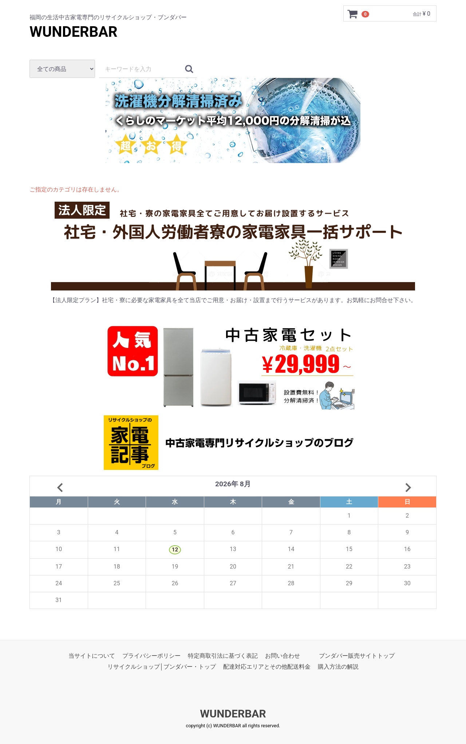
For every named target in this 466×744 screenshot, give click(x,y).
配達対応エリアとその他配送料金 (267, 666)
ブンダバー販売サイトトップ (357, 655)
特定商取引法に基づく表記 (223, 655)
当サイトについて (91, 655)
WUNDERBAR (73, 31)
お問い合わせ (282, 655)
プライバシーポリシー (151, 655)
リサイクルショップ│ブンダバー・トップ (161, 666)
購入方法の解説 (338, 666)
